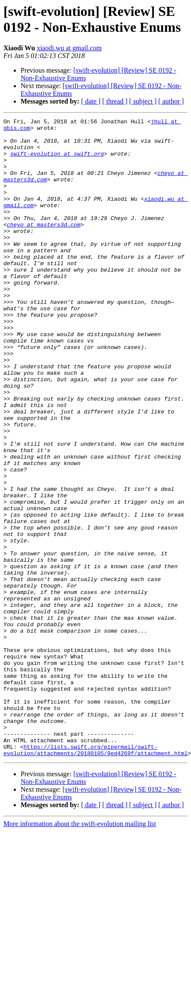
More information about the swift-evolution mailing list (79, 951)
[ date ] (90, 101)
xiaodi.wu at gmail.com (69, 48)
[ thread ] (114, 101)
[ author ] (171, 101)
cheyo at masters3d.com (44, 246)
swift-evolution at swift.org (57, 161)
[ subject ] (143, 101)
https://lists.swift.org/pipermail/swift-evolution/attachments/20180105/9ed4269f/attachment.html (95, 877)
